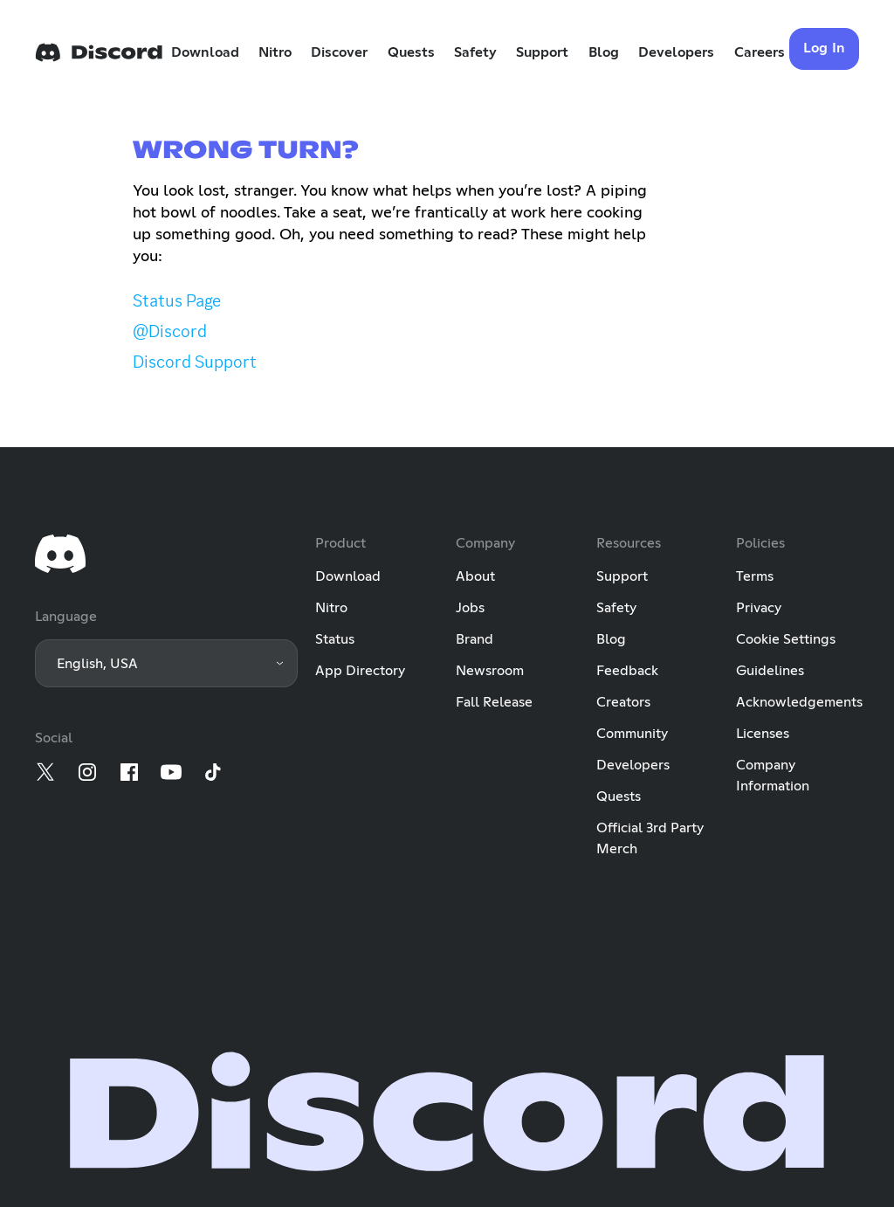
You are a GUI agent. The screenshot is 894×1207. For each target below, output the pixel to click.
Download (205, 52)
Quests (411, 52)
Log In (824, 48)
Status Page (177, 300)
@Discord (170, 331)
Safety (475, 52)
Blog (603, 52)
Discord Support (195, 361)
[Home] (98, 52)
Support (542, 52)
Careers (759, 52)
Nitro (275, 52)
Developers (676, 52)
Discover (339, 52)
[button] (166, 663)
